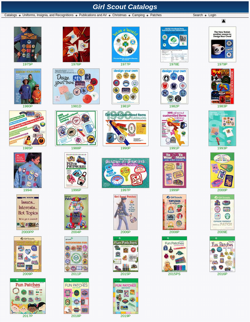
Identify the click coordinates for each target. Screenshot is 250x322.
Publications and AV (93, 15)
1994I (28, 188)
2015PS (174, 272)
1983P (222, 104)
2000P (222, 188)
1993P (222, 146)
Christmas (119, 15)
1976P (76, 62)
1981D (76, 104)
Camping (138, 15)
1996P (76, 188)
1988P (76, 146)
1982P (174, 104)
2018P (76, 314)
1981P (125, 104)
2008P (174, 230)
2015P (125, 272)
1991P (174, 146)
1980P (27, 104)
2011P (76, 272)
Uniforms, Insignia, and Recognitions (47, 15)
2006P (126, 230)
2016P (222, 272)
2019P (125, 314)
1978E (174, 62)
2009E (222, 230)
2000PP (27, 230)
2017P (28, 314)
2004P (76, 230)
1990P (125, 146)
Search (198, 15)
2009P (27, 272)
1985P (27, 146)
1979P (222, 62)
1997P (125, 188)
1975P (27, 62)
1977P (126, 62)
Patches (156, 15)
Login (212, 15)
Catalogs (10, 15)
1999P (174, 188)
